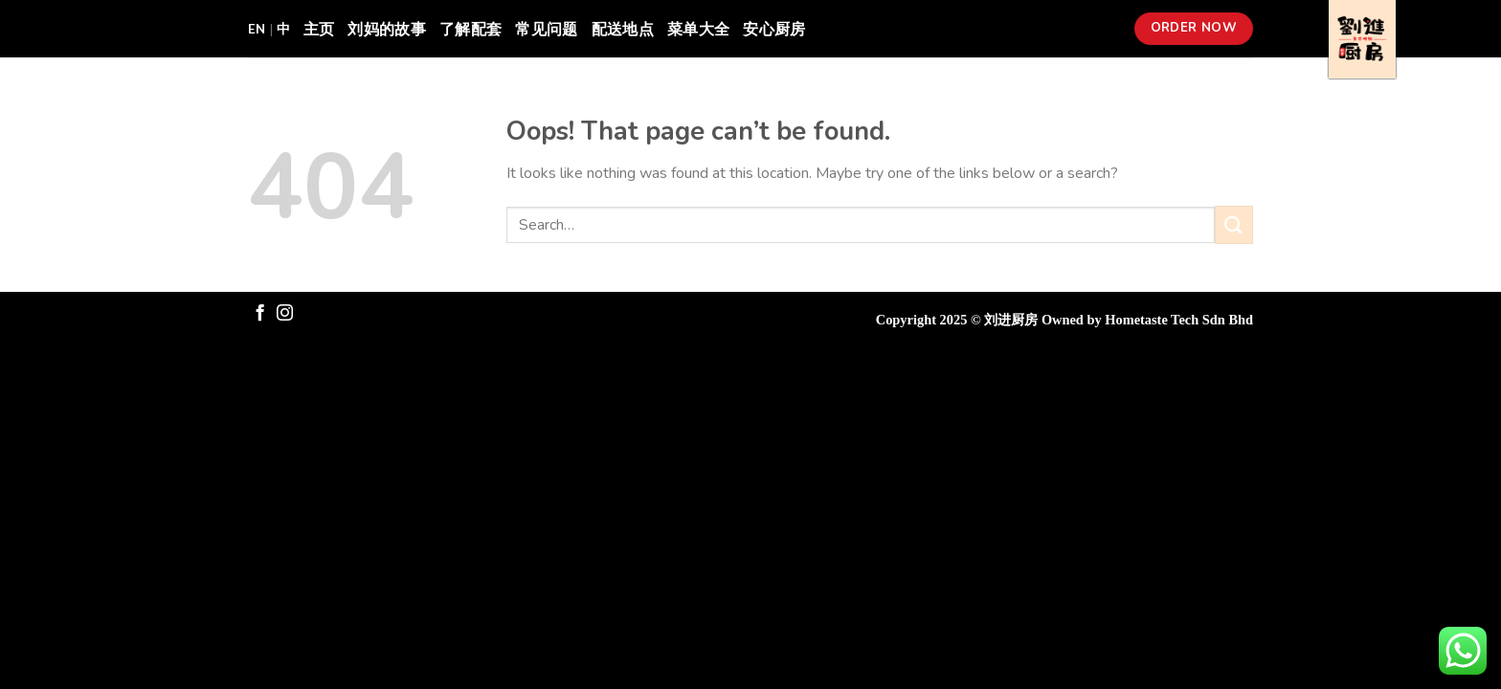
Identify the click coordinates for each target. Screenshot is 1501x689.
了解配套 (470, 28)
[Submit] (1234, 224)
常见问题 (546, 28)
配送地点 (623, 28)
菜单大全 (698, 28)
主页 (319, 28)
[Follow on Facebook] (260, 313)
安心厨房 (774, 28)
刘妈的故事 (386, 28)
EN (257, 28)
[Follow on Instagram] (285, 313)
